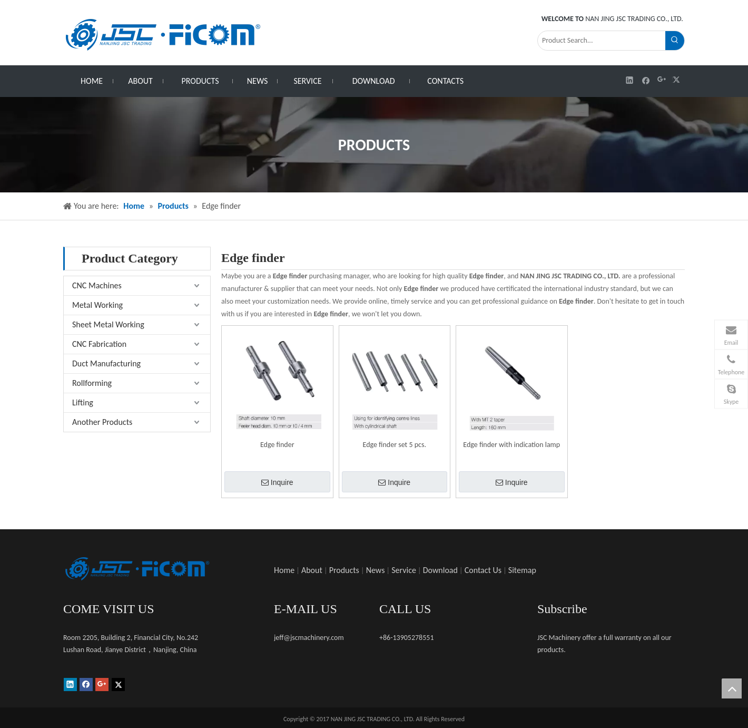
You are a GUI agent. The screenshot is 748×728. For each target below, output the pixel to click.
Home (284, 570)
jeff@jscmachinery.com (309, 637)
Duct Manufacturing (106, 363)
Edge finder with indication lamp (511, 444)
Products (344, 570)
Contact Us (483, 570)
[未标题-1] (137, 569)
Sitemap (522, 570)
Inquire (277, 482)
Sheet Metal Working (108, 324)
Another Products (102, 422)
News (375, 570)
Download (440, 570)
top (732, 688)
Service (403, 570)
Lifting (82, 402)
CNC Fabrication (99, 344)
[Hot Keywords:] (674, 40)
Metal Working (97, 305)
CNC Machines (97, 285)
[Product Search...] (601, 40)
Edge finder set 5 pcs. (395, 444)
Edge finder (277, 444)
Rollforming (92, 383)
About (311, 570)
